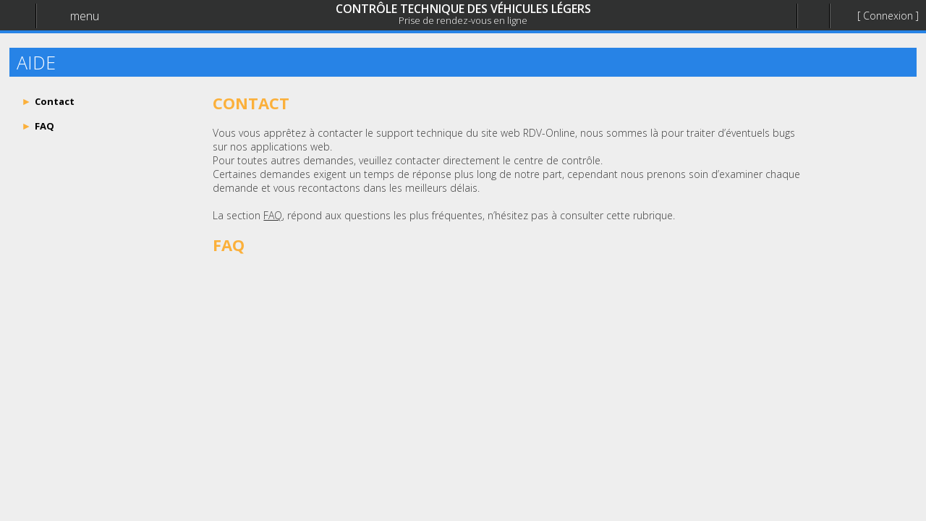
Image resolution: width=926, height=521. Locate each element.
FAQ (272, 215)
